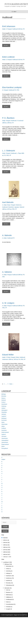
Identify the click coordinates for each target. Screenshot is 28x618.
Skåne (3, 426)
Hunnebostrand (10, 604)
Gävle (17, 357)
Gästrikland (4, 404)
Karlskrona (10, 578)
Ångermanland (5, 444)
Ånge (19, 153)
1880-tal (4, 122)
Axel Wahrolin (7, 202)
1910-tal (20, 29)
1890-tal (9, 122)
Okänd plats (4, 424)
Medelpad (3, 418)
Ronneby (9, 583)
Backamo (9, 592)
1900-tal (7, 557)
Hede (8, 602)
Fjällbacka (9, 597)
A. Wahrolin (7, 235)
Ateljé (3, 29)
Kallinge (9, 573)
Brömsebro (9, 566)
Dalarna (3, 398)
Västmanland (4, 442)
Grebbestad (10, 599)
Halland (3, 408)
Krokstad (9, 607)
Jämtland (3, 414)
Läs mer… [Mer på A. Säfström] (6, 291)
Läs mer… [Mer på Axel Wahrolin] (6, 223)
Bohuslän (3, 396)
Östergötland (4, 448)
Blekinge (3, 394)
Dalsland (3, 400)
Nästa (11, 384)
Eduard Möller (8, 355)
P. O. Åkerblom (8, 118)
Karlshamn (10, 576)
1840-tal (6, 542)
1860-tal (4, 209)
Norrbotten (4, 420)
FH (23, 29)
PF (10, 155)
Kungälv (9, 609)
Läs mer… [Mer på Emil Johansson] (6, 45)
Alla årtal (5, 537)
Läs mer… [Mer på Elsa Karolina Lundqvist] (6, 106)
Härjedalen (4, 412)
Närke (2, 422)
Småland (3, 428)
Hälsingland (4, 410)
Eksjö (8, 205)
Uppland (3, 434)
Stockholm (11, 207)
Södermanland (5, 432)
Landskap (7, 562)
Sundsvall (20, 120)
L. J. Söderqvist (8, 151)
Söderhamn (5, 359)
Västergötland (4, 440)
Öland (2, 446)
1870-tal (9, 209)
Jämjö (8, 569)
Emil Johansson (8, 26)
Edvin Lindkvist (8, 57)
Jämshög (9, 571)
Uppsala (16, 207)
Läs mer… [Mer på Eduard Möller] (6, 374)
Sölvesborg (10, 585)
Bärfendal (9, 595)
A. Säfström (7, 272)
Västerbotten (4, 438)
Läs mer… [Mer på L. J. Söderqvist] (6, 171)
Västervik (21, 207)
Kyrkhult (9, 580)
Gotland (3, 402)
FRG (18, 90)
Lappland (3, 416)
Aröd (8, 590)
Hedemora (18, 205)
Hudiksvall (15, 29)
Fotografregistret (16, 4)
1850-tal (6, 545)
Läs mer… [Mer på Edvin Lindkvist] (6, 76)
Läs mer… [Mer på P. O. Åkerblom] (6, 139)
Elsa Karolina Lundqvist (11, 87)
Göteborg (3, 406)
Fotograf (9, 29)
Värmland (3, 436)
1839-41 (6, 540)
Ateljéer (3, 459)
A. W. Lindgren (8, 303)
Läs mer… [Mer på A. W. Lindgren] (6, 324)
